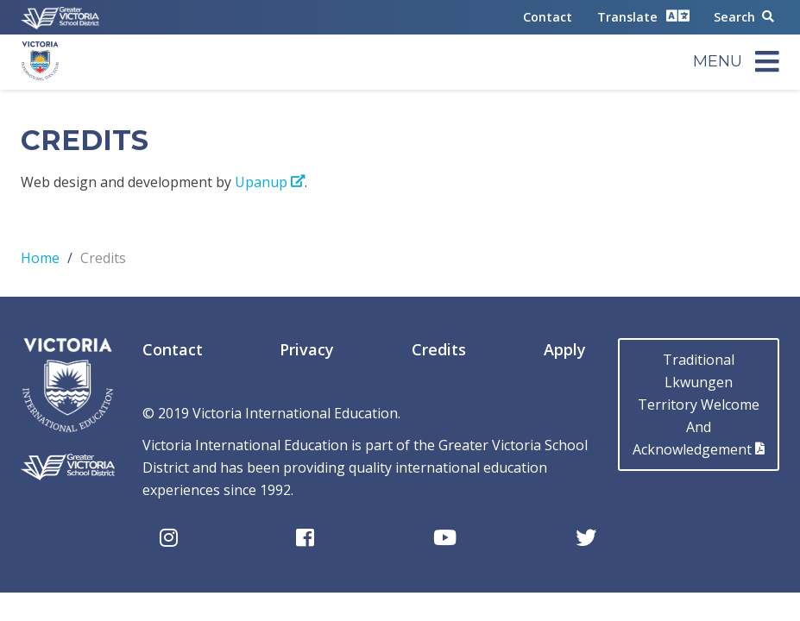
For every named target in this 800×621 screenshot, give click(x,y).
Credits (439, 349)
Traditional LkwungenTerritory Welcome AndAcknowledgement (699, 404)
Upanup (270, 181)
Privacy (307, 349)
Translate (643, 16)
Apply (565, 349)
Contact (547, 17)
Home (40, 257)
